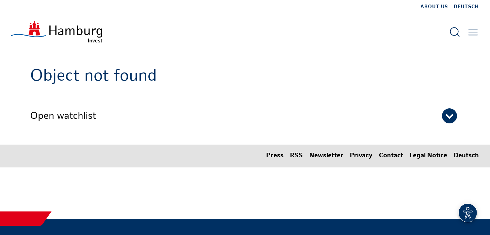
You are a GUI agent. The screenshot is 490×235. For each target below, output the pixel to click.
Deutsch (466, 7)
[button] (245, 115)
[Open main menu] (473, 32)
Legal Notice (428, 156)
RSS (296, 156)
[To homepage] (56, 31)
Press (275, 156)
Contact (391, 156)
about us (434, 7)
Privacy (361, 156)
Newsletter (326, 156)
